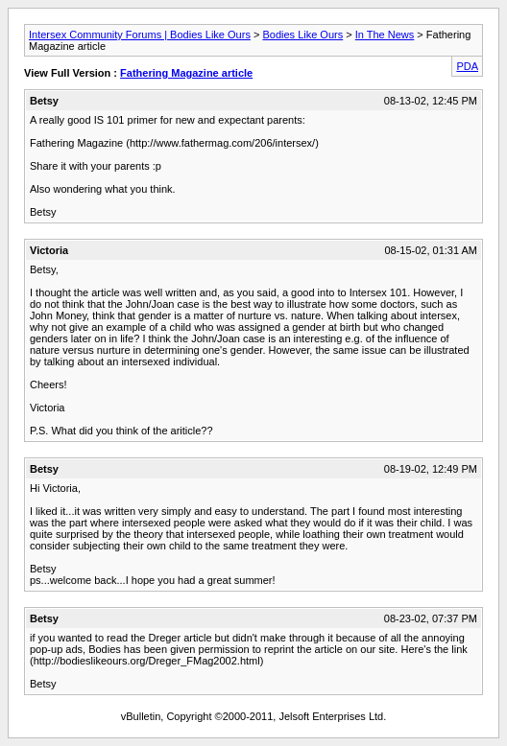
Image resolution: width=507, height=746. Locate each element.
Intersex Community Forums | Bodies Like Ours (140, 34)
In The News (385, 34)
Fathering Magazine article (186, 73)
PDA (467, 66)
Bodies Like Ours (302, 34)
